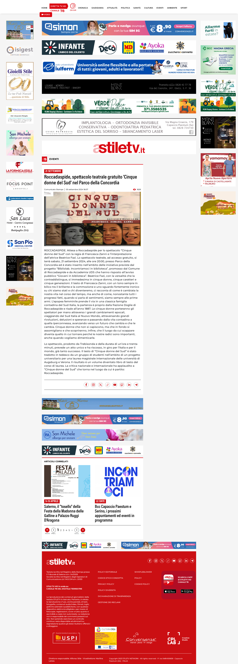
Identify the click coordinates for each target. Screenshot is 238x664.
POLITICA (125, 8)
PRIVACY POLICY (106, 584)
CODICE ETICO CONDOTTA (110, 578)
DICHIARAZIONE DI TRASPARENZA (114, 596)
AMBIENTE (172, 8)
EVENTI (159, 8)
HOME (44, 8)
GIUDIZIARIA (98, 8)
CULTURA (148, 8)
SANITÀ (137, 8)
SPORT (184, 8)
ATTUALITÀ (112, 8)
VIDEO (46, 14)
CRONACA (83, 8)
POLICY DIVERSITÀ (107, 590)
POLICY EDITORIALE (107, 572)
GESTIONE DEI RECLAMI (109, 602)
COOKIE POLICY (142, 584)
